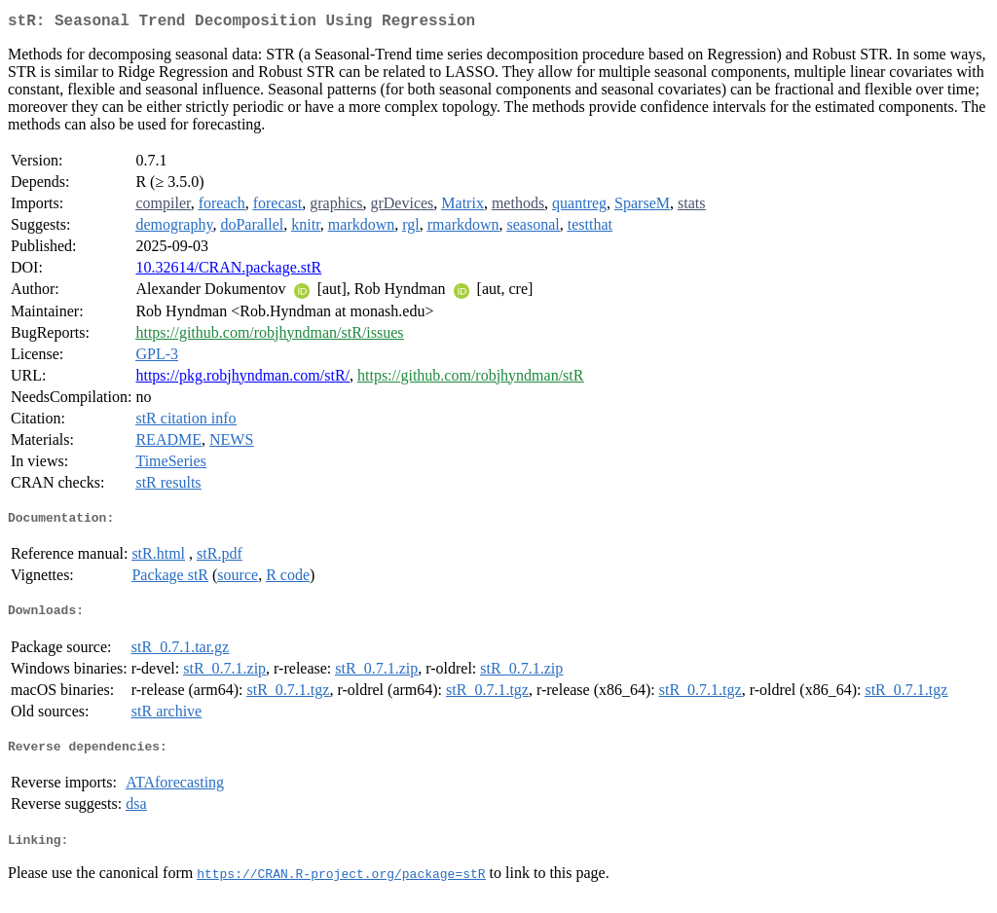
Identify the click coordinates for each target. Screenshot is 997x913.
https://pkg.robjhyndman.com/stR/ (242, 379)
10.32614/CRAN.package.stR (228, 271)
